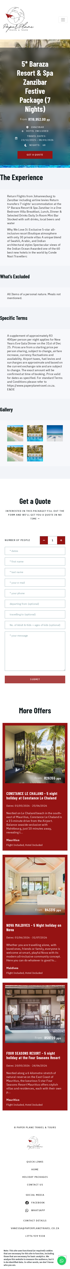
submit (35, 679)
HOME (35, 1169)
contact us (35, 1184)
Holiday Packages (35, 1177)
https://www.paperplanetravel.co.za (30, 385)
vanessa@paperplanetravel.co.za (35, 1228)
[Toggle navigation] (63, 20)
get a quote (35, 154)
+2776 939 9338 (35, 1236)
